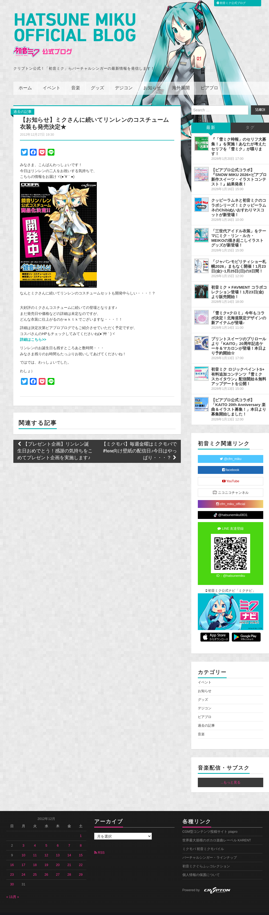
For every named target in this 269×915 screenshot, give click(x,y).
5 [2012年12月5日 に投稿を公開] (46, 838)
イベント (51, 81)
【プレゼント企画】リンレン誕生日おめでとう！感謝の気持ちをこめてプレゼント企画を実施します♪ (55, 444)
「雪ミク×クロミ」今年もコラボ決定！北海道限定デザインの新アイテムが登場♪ (238, 310)
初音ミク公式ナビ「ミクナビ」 (231, 583)
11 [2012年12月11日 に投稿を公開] (35, 848)
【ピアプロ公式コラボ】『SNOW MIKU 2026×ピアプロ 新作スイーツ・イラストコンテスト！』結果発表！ (238, 170)
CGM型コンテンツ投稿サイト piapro (210, 824)
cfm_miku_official (230, 496)
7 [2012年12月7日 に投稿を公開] (69, 838)
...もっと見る (231, 775)
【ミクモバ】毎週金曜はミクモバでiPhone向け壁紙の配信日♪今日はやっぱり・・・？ (139, 444)
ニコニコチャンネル (231, 485)
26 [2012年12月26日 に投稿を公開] (46, 867)
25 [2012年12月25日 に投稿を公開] (35, 867)
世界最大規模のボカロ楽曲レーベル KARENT (216, 833)
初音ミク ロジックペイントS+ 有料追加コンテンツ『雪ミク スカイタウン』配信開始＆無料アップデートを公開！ (238, 369)
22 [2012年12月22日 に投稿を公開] (80, 858)
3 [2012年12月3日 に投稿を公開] (23, 838)
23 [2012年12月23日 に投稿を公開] (12, 867)
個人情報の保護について (201, 868)
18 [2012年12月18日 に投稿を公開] (35, 858)
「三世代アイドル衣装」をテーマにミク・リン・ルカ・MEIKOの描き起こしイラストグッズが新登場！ (238, 231)
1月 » (15, 890)
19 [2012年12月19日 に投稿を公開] (46, 858)
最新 (211, 121)
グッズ (97, 81)
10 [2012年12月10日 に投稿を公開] (23, 848)
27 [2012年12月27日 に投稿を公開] (58, 867)
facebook (230, 462)
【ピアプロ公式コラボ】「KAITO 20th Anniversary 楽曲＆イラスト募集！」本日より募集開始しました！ (238, 400)
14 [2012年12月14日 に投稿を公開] (69, 848)
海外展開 (181, 81)
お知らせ (152, 81)
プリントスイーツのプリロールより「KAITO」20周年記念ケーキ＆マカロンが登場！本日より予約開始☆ (238, 339)
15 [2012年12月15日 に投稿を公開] (80, 848)
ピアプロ (209, 81)
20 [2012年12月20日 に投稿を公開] (58, 858)
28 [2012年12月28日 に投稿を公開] (69, 867)
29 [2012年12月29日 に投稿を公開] (80, 867)
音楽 (75, 81)
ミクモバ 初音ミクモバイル (203, 842)
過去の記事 (22, 104)
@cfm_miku (230, 451)
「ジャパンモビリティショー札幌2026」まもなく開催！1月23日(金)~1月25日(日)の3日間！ (238, 259)
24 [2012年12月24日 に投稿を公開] (23, 867)
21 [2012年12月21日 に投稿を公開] (69, 858)
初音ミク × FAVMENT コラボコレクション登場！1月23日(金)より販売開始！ (239, 285)
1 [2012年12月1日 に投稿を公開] (81, 829)
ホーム (25, 81)
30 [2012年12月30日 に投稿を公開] (12, 877)
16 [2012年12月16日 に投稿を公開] (12, 858)
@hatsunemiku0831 (231, 508)
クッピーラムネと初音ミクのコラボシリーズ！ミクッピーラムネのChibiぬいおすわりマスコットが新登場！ (238, 200)
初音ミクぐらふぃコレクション (206, 859)
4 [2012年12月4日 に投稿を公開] (35, 838)
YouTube (230, 474)
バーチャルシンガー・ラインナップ (209, 850)
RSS (99, 845)
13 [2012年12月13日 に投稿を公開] (58, 848)
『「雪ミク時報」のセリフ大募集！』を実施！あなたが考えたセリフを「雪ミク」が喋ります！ (238, 139)
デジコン (124, 81)
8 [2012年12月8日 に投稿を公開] (81, 838)
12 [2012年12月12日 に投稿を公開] (46, 848)
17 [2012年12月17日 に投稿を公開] (23, 858)
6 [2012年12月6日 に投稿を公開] (58, 838)
